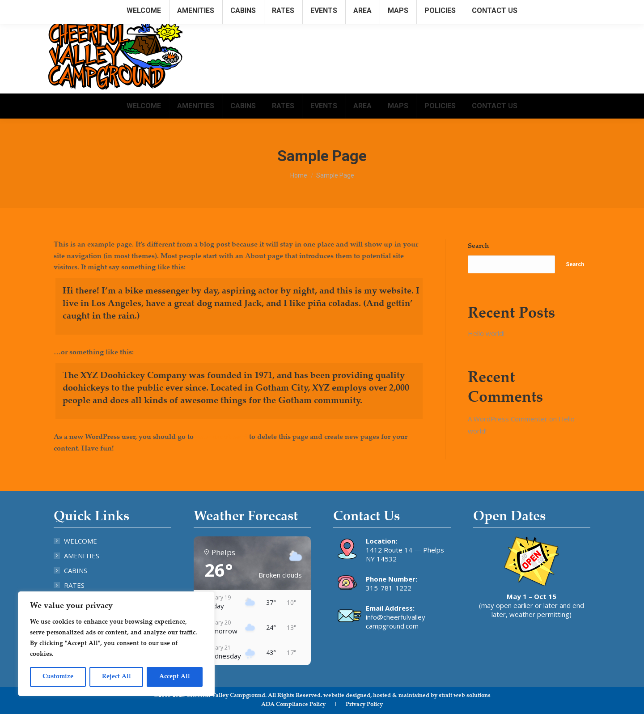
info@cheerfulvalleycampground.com (537, 8)
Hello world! (486, 333)
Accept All (174, 677)
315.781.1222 (453, 8)
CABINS (75, 570)
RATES (74, 585)
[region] (116, 643)
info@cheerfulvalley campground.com (395, 621)
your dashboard (221, 437)
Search (478, 246)
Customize (57, 677)
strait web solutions (465, 696)
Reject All (116, 677)
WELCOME (80, 540)
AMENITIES (81, 555)
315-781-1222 (388, 587)
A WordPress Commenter (507, 418)
